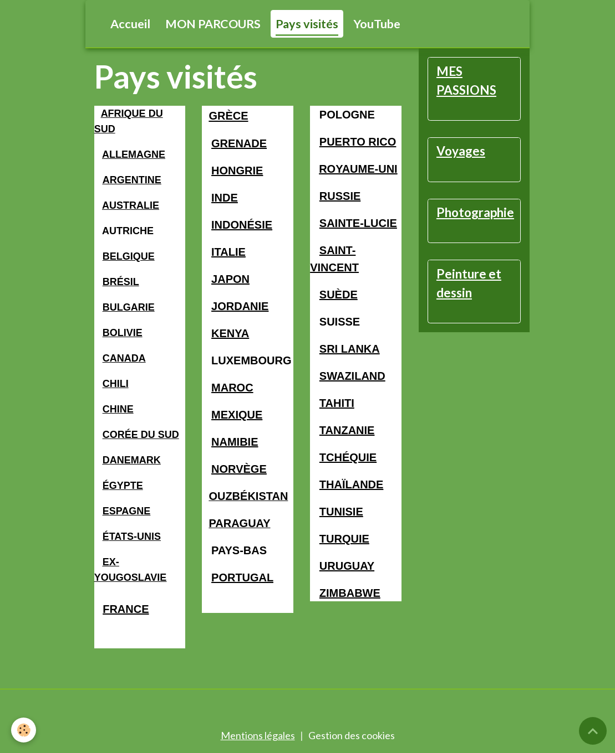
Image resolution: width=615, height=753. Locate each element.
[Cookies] (23, 730)
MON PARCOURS (213, 24)
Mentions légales (258, 735)
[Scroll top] (593, 731)
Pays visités (307, 24)
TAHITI (336, 403)
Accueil (130, 24)
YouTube (376, 24)
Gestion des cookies (351, 735)
